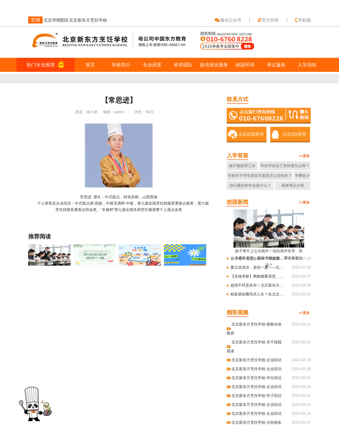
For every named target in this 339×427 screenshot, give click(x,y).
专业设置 (152, 64)
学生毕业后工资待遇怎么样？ (284, 166)
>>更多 (304, 156)
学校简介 (121, 64)
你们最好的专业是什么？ (250, 185)
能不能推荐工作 (242, 166)
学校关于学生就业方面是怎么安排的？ (260, 176)
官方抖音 (270, 20)
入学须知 (307, 64)
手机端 (304, 20)
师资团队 (183, 64)
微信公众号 (230, 20)
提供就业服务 (214, 64)
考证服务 (276, 64)
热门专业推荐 (41, 64)
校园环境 (245, 64)
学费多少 (302, 176)
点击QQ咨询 (294, 134)
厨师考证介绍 (292, 185)
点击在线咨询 (251, 134)
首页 (90, 64)
